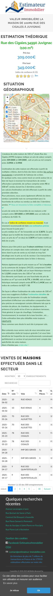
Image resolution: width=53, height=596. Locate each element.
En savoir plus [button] (10, 583)
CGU (8, 547)
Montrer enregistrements (25, 376)
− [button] (7, 102)
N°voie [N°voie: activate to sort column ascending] (13, 392)
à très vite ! (23, 345)
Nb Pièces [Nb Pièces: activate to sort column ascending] (42, 392)
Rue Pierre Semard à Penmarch (19, 521)
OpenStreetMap (43, 141)
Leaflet (32, 141)
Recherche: (27, 383)
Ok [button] (38, 590)
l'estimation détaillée (37, 294)
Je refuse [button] (14, 590)
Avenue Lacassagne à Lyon (17, 509)
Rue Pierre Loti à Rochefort (17, 529)
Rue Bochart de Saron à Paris (18, 513)
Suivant (47, 489)
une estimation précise (39, 226)
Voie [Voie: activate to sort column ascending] (23, 394)
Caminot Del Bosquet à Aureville (20, 517)
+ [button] (7, 98)
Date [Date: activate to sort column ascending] (4, 394)
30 (39, 489)
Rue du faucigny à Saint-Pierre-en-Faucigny (24, 525)
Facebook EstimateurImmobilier (25, 542)
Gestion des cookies (17, 538)
